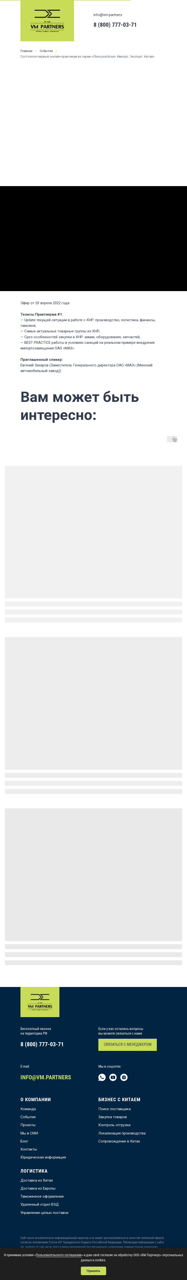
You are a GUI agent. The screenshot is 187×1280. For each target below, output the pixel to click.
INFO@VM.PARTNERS (45, 1077)
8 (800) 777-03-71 (115, 24)
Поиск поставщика (114, 1109)
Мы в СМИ (29, 1133)
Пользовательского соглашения (59, 1255)
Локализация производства (122, 1133)
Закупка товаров (112, 1117)
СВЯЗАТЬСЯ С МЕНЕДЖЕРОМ (127, 1044)
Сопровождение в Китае (119, 1141)
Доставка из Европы (38, 1188)
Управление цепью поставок (44, 1213)
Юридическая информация (43, 1157)
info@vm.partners (108, 15)
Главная (26, 51)
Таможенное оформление (42, 1196)
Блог (24, 1141)
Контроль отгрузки (114, 1125)
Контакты (28, 1149)
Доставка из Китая (36, 1180)
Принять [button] (93, 1271)
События (46, 51)
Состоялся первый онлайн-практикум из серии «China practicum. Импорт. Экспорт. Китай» (87, 56)
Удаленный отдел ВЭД (39, 1204)
